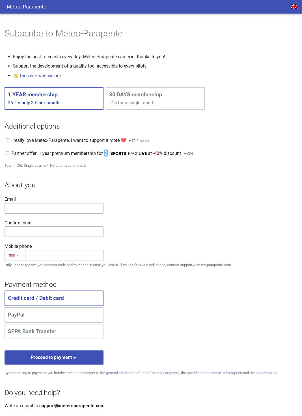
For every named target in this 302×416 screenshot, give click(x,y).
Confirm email (19, 223)
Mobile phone (18, 246)
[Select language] (294, 7)
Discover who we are (40, 75)
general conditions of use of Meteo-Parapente (142, 373)
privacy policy (266, 373)
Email (10, 199)
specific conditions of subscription (214, 373)
